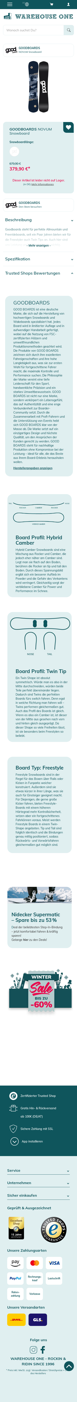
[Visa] (54, 1263)
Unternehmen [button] (38, 1183)
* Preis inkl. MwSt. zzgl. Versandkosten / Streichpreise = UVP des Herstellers (38, 1372)
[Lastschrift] (54, 1278)
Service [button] (38, 1170)
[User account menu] (68, 4)
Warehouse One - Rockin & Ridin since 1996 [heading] (38, 1361)
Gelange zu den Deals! (29, 940)
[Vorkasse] (34, 1294)
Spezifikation (17, 258)
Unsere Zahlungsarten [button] (27, 1250)
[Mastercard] (34, 1263)
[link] (33, 1353)
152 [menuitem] (14, 151)
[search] (33, 30)
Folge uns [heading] (38, 1339)
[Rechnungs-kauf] (34, 1278)
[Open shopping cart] (51, 4)
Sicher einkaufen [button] (38, 1195)
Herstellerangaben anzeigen (32, 468)
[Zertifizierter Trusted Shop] (22, 1230)
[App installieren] (26, 1141)
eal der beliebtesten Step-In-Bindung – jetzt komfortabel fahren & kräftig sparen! (36, 931)
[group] (38, 1096)
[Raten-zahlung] (15, 1294)
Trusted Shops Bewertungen (32, 273)
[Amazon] (15, 1263)
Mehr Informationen (42, 184)
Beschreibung (18, 219)
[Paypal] (15, 1278)
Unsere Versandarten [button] (26, 1307)
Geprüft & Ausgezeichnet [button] (29, 1208)
